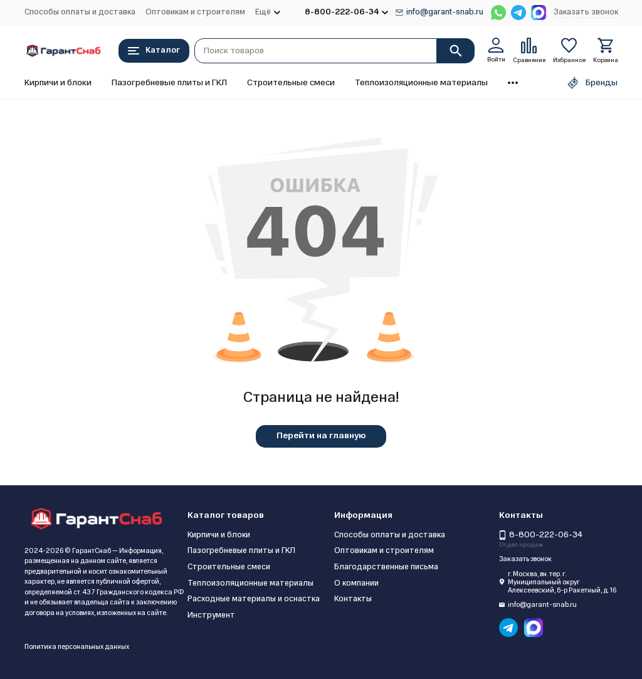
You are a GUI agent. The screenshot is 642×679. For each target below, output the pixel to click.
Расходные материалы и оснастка (253, 598)
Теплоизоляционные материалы (421, 82)
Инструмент (211, 615)
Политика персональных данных (76, 646)
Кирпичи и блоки (58, 82)
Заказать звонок (586, 12)
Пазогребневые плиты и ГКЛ (169, 82)
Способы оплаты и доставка (79, 12)
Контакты (353, 598)
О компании (356, 583)
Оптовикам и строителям (195, 12)
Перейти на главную (321, 435)
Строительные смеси (291, 82)
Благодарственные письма (386, 566)
